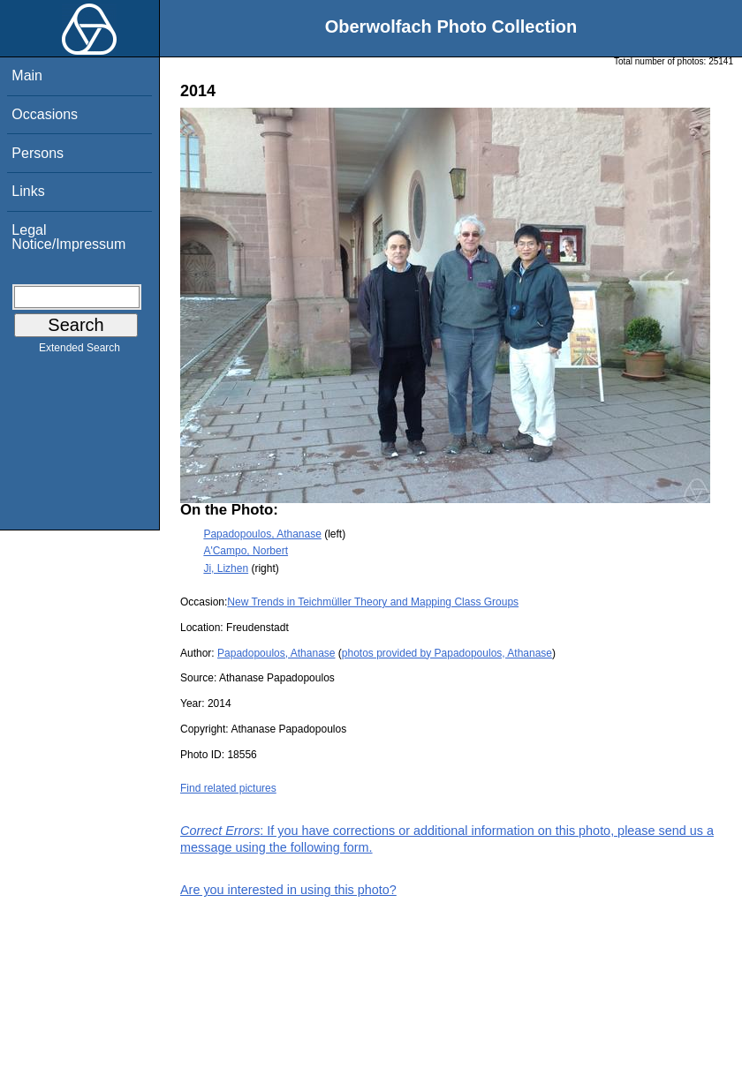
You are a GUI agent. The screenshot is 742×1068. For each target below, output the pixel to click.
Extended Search (79, 351)
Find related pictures (228, 788)
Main (26, 75)
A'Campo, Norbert (245, 551)
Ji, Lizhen (225, 568)
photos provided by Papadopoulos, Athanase (447, 653)
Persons (37, 153)
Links (27, 191)
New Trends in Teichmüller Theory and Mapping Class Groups (373, 602)
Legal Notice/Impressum (68, 237)
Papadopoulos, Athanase (262, 534)
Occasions (44, 114)
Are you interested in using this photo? (288, 890)
